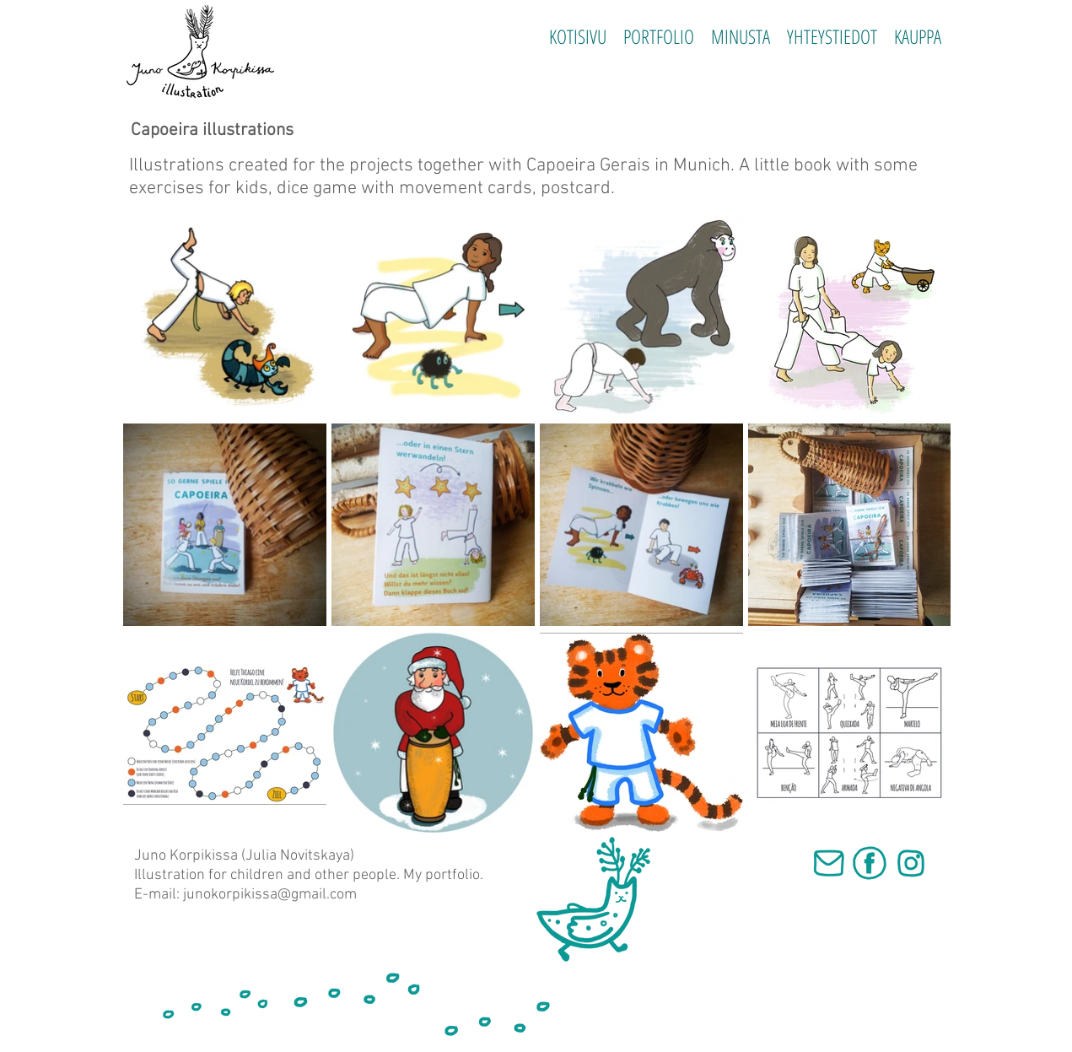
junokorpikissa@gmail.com (270, 895)
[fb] (869, 863)
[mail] (828, 863)
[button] (659, 36)
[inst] (911, 863)
